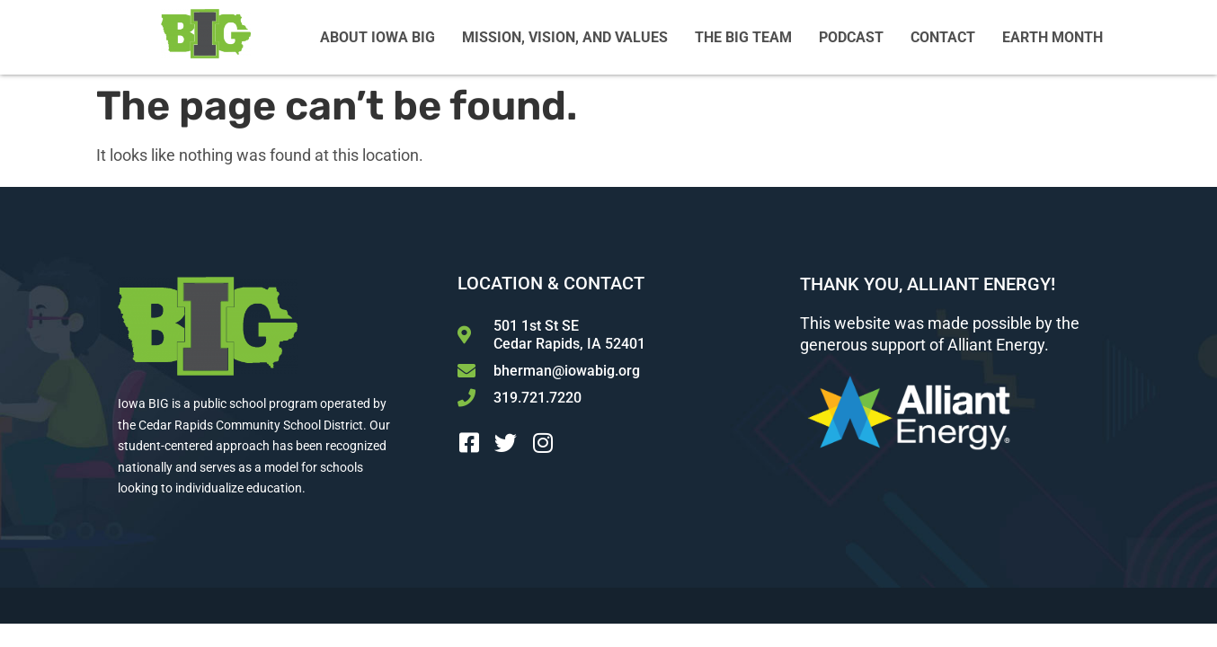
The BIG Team (743, 37)
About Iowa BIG (377, 37)
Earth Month (1052, 37)
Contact (943, 37)
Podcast (851, 37)
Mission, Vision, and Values (565, 37)
